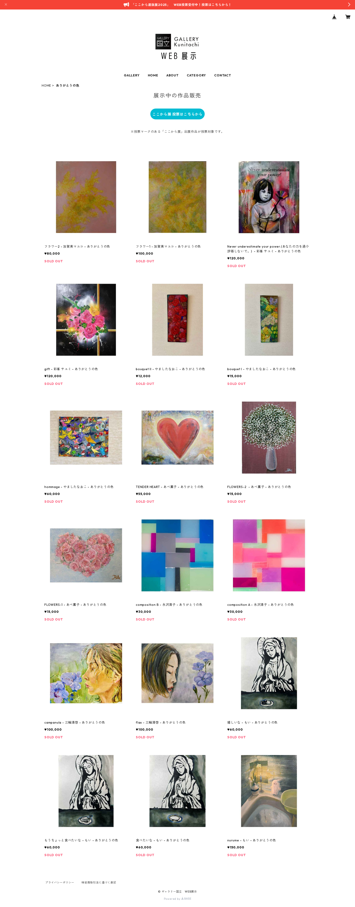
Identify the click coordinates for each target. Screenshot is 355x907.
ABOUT (172, 75)
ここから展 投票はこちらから (177, 114)
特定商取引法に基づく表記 (99, 882)
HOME (153, 75)
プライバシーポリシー (59, 882)
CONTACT (222, 75)
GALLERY (132, 75)
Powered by (177, 898)
